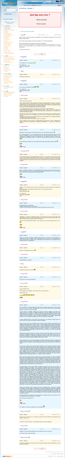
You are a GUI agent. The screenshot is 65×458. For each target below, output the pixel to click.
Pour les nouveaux (8, 52)
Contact (6, 88)
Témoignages (7, 77)
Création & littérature (9, 34)
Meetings (6, 46)
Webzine (6, 64)
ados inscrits (36, 5)
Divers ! (6, 40)
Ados (6, 55)
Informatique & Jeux (9, 42)
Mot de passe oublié (8, 13)
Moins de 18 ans (41, 19)
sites (6, 91)
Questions (7, 78)
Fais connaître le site (9, 87)
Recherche (61, 2)
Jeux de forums (8, 45)
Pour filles (7, 38)
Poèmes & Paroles (8, 74)
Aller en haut (60, 451)
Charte (49, 2)
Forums (7, 25)
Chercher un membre (9, 57)
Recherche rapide (8, 19)
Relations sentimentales (9, 29)
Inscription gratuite (8, 14)
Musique (6, 71)
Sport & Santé (7, 44)
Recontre (6, 96)
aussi (6, 86)
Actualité (6, 48)
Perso (6, 7)
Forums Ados (54, 2)
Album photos (7, 60)
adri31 (23, 34)
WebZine (45, 2)
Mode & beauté (8, 69)
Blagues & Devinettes (9, 82)
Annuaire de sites (8, 93)
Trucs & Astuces (8, 81)
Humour (6, 32)
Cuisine (6, 49)
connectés (27, 5)
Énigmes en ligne (60, 453)
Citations (6, 83)
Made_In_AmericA (25, 411)
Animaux (7, 50)
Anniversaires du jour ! (9, 62)
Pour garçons (7, 39)
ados (7, 73)
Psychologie (7, 67)
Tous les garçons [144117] (10, 58)
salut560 (23, 231)
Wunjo (22, 71)
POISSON (23, 56)
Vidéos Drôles (7, 28)
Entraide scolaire (8, 43)
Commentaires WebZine (9, 53)
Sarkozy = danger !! (42, 34)
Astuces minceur (8, 95)
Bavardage (7, 37)
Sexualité (6, 31)
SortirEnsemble (8, 35)
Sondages (7, 79)
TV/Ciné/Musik (8, 33)
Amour (6, 66)
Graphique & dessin (9, 76)
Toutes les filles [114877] (9, 59)
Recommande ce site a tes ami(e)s (51, 451)
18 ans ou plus (40, 23)
